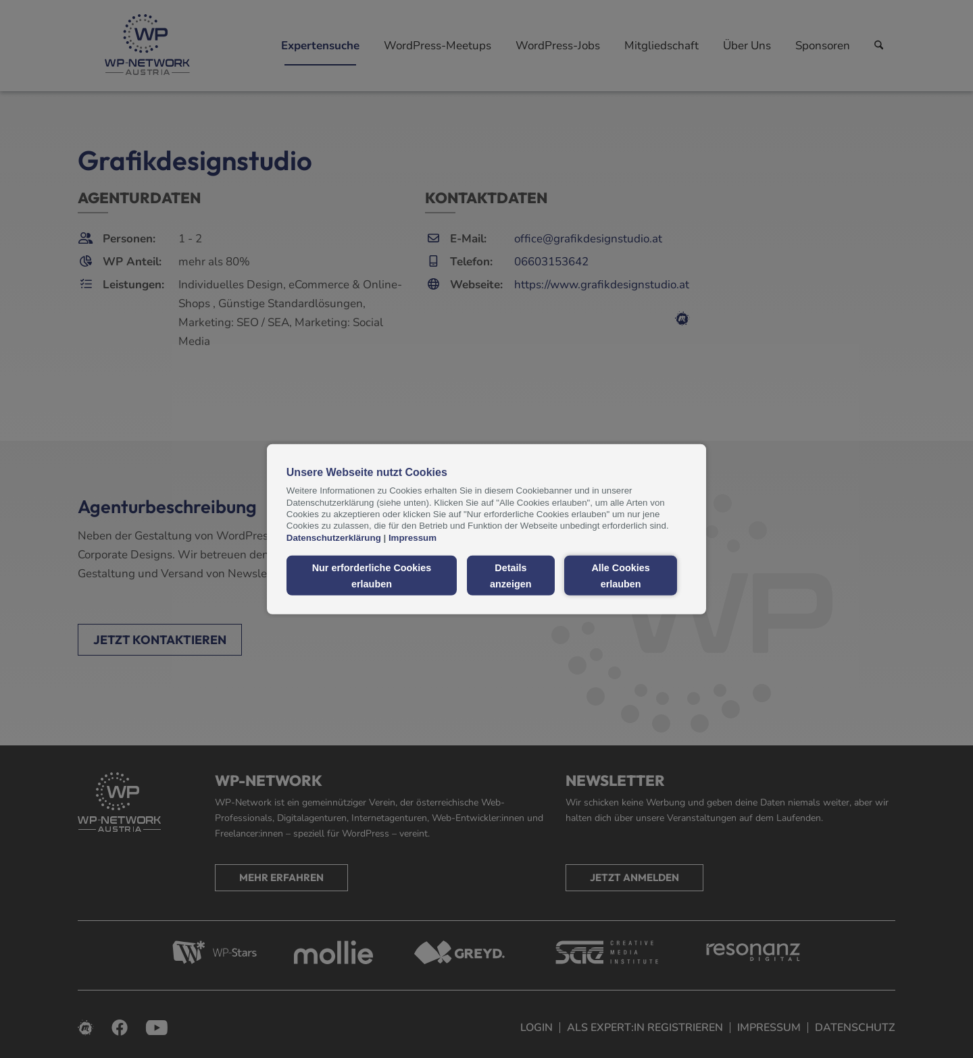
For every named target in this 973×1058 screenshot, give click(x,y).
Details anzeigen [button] (511, 575)
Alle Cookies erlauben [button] (620, 575)
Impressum (412, 537)
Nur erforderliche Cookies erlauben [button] (372, 575)
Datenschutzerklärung (333, 537)
